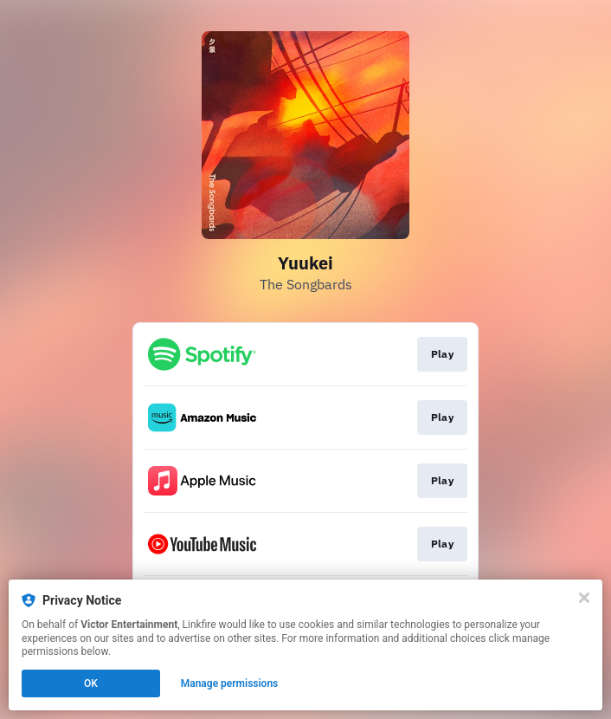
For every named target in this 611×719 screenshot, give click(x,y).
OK (91, 683)
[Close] (584, 598)
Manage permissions (230, 683)
